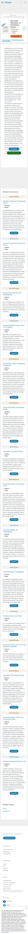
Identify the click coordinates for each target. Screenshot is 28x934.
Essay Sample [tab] (6, 40)
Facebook (9, 901)
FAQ (4, 866)
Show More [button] (14, 149)
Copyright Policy (7, 880)
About (4, 864)
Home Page (13, 15)
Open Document (16, 36)
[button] (2, 2)
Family (4, 808)
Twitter (8, 905)
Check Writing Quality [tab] (17, 40)
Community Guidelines (9, 882)
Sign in (25, 2)
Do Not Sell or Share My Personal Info (13, 891)
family (5, 73)
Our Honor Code (7, 884)
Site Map (5, 870)
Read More (14, 233)
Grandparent (6, 811)
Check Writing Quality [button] (14, 153)
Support (5, 868)
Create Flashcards (9, 838)
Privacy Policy (6, 886)
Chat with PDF (7, 853)
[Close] (26, 911)
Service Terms (7, 889)
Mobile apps (6, 851)
